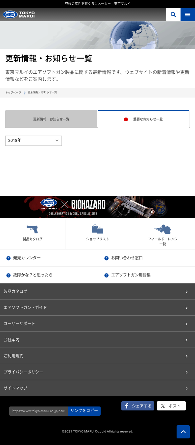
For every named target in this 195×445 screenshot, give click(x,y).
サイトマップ (15, 388)
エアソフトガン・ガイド (25, 307)
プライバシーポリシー (23, 372)
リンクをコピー (84, 410)
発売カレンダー (27, 258)
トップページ (13, 92)
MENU (188, 14)
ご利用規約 (13, 356)
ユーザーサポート (19, 324)
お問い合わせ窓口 (127, 258)
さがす (173, 14)
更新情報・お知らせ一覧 (51, 119)
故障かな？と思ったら (33, 275)
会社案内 (11, 340)
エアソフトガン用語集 (131, 275)
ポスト (175, 406)
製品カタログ (15, 291)
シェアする (142, 406)
